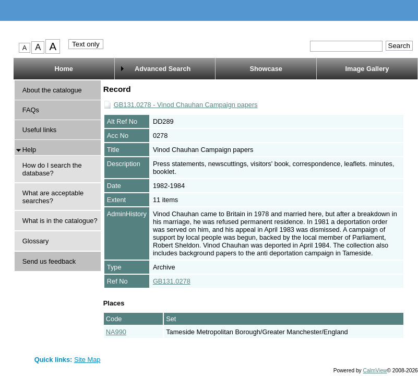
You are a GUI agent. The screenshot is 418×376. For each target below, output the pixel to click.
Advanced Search (162, 69)
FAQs (30, 110)
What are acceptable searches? (52, 197)
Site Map (87, 359)
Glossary (35, 241)
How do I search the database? (52, 169)
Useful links (39, 130)
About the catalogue (52, 90)
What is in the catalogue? (60, 221)
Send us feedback (49, 261)
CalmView (375, 370)
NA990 (116, 332)
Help (29, 150)
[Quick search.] (346, 46)
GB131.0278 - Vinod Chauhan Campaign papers (186, 105)
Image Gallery (367, 69)
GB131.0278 (171, 281)
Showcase (265, 69)
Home (63, 69)
